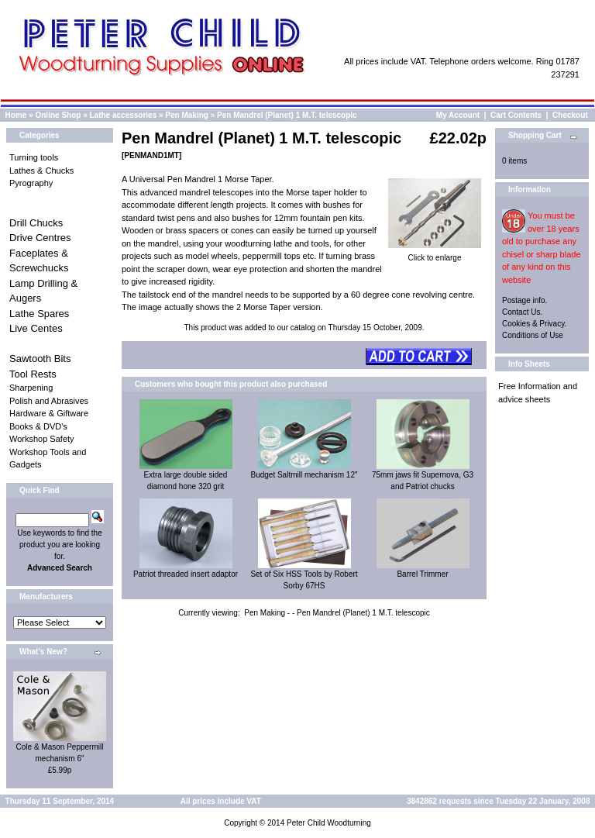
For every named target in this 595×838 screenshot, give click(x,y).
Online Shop (58, 115)
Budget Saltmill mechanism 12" (303, 475)
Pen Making (186, 115)
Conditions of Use (532, 335)
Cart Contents (516, 115)
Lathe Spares (39, 313)
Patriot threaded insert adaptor (185, 574)
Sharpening (31, 387)
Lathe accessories (123, 115)
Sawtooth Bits (40, 358)
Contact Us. (522, 312)
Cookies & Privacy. (534, 323)
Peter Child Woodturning (329, 823)
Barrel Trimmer (422, 574)
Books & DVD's (38, 426)
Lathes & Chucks (41, 170)
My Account (458, 115)
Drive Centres (40, 237)
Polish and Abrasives (48, 400)
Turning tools (33, 157)
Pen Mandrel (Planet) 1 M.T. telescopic (287, 115)
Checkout (570, 115)
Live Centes (36, 328)
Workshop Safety (41, 438)
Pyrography (31, 183)
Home (16, 115)
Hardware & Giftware (48, 413)
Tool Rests (33, 374)
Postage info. (524, 300)
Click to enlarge (434, 253)
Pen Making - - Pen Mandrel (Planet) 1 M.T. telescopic (337, 613)
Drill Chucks (36, 223)
